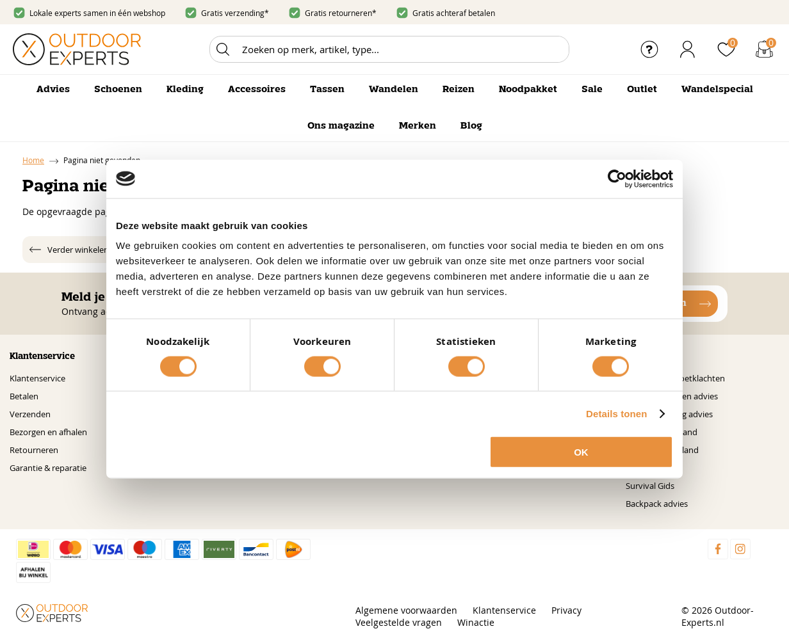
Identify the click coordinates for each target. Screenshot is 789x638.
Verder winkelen (78, 249)
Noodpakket (528, 89)
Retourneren (34, 450)
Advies (53, 89)
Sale (592, 89)
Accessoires (257, 89)
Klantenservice (37, 378)
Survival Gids (650, 485)
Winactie (475, 622)
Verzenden (30, 414)
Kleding (185, 89)
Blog (471, 126)
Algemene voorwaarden (406, 610)
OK (581, 452)
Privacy (566, 610)
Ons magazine (341, 126)
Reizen (459, 89)
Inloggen (687, 49)
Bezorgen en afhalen (48, 432)
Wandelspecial (717, 89)
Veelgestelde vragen (398, 622)
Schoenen (118, 89)
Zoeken (223, 49)
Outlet (642, 89)
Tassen (327, 89)
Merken (417, 126)
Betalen (24, 396)
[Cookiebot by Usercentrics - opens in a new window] (617, 178)
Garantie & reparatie (48, 468)
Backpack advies (657, 503)
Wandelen (393, 89)
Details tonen (616, 413)
